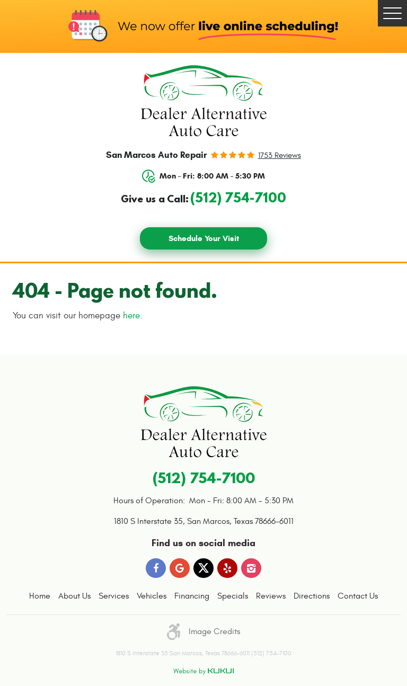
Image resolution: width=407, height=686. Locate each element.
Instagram (251, 568)
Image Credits (214, 631)
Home (39, 596)
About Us (74, 596)
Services (114, 596)
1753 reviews (279, 155)
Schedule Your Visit (204, 238)
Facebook (156, 568)
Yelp (227, 568)
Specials (232, 596)
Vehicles (151, 596)
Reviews (271, 596)
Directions (312, 596)
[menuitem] (39, 596)
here (131, 315)
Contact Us (358, 596)
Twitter (203, 568)
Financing (191, 596)
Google (180, 568)
